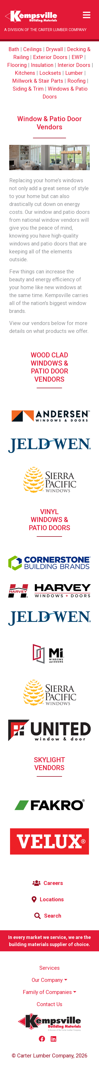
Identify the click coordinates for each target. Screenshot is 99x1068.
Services (49, 968)
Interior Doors (74, 65)
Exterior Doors (50, 57)
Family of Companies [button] (47, 992)
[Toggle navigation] (86, 15)
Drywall (54, 49)
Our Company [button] (47, 980)
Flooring (17, 65)
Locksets (50, 73)
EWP (77, 57)
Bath (13, 49)
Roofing (76, 81)
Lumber (74, 73)
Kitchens (25, 73)
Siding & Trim (28, 89)
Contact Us (49, 1004)
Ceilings (32, 49)
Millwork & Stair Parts (37, 81)
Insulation (42, 65)
